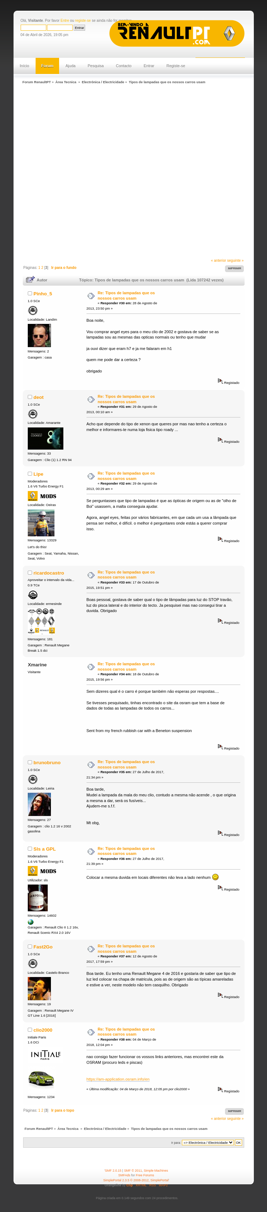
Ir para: (176, 1143)
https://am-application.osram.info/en (118, 1079)
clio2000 (42, 1030)
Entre (65, 20)
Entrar (148, 66)
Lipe (38, 474)
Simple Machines (156, 1170)
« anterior (218, 260)
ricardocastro (48, 573)
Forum (47, 66)
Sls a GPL (44, 849)
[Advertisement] (83, 172)
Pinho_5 (42, 293)
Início (24, 66)
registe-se (83, 20)
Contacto (123, 66)
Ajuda (70, 66)
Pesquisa (96, 66)
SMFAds (124, 1175)
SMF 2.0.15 (113, 1170)
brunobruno (47, 762)
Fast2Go (43, 947)
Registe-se (175, 66)
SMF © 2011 (133, 1170)
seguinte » (235, 260)
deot (38, 397)
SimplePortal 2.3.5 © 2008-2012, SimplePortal (135, 1180)
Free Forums (145, 1175)
